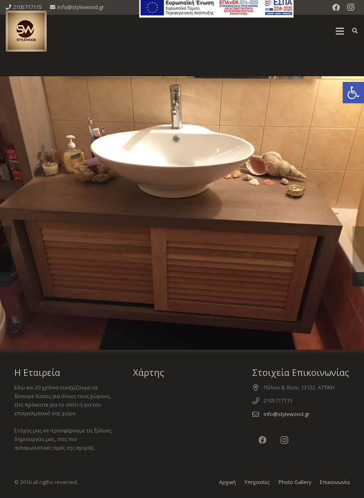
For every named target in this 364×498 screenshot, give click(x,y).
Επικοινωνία (335, 482)
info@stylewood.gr (287, 414)
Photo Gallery (294, 482)
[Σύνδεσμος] (26, 31)
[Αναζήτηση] (354, 31)
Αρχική (227, 482)
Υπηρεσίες (257, 482)
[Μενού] (339, 31)
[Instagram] (351, 7)
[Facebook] (336, 7)
